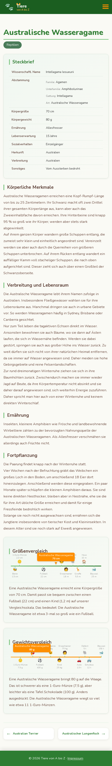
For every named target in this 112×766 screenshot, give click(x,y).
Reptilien (13, 45)
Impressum (75, 758)
